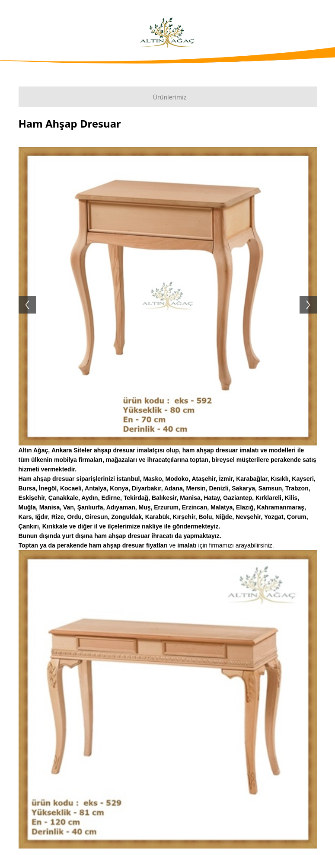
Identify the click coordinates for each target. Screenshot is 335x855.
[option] (168, 296)
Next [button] (312, 296)
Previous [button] (23, 296)
